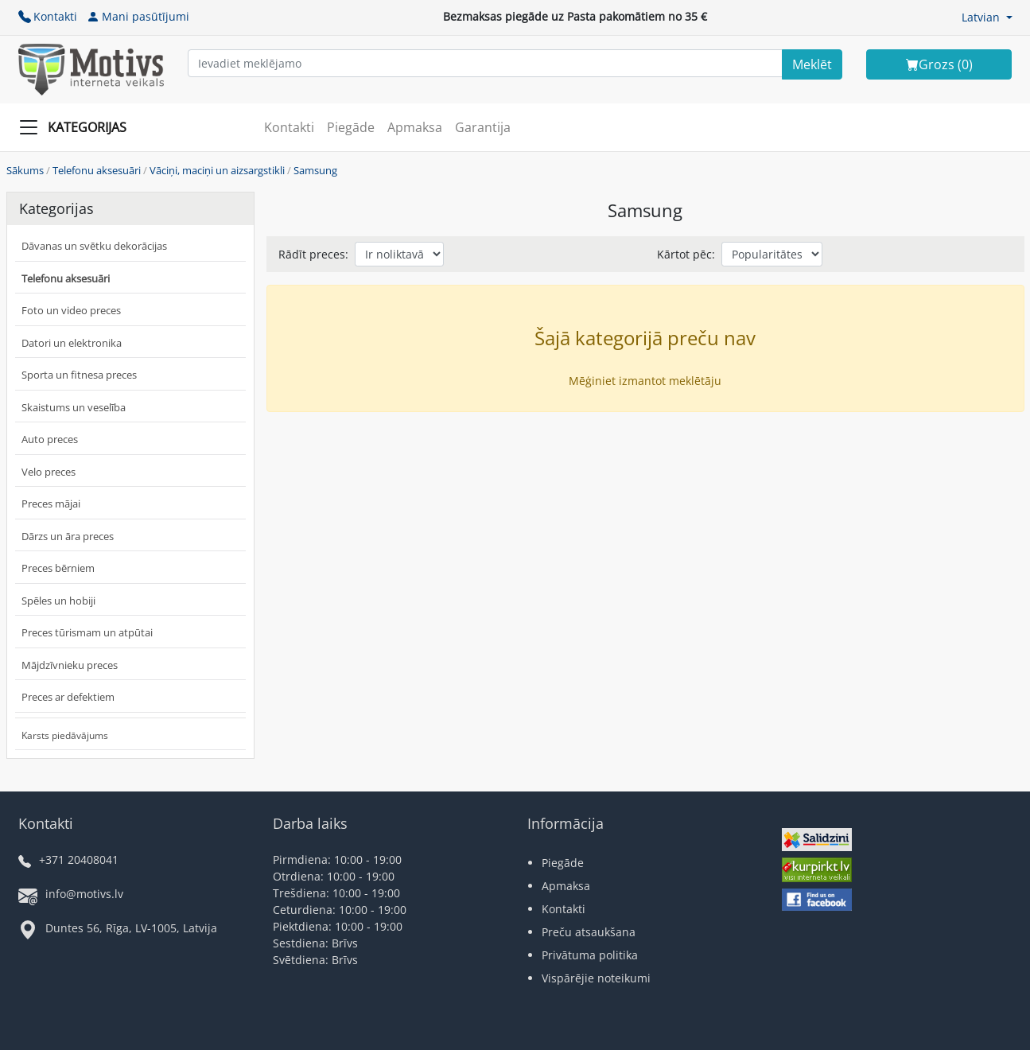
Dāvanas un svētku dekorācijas (94, 246)
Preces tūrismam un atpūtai (87, 632)
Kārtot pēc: (686, 254)
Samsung (315, 170)
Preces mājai (50, 503)
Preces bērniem (58, 568)
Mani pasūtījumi (138, 16)
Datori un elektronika (71, 343)
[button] (987, 17)
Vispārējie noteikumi (596, 978)
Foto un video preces (71, 310)
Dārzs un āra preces (67, 536)
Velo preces (48, 472)
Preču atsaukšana (588, 931)
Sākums (25, 170)
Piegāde (351, 127)
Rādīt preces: (313, 254)
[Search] (812, 64)
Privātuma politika (590, 954)
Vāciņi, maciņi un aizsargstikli (217, 170)
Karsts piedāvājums (64, 735)
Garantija (483, 127)
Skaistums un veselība (73, 407)
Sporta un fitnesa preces (79, 375)
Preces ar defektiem (68, 697)
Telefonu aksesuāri (96, 170)
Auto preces (49, 439)
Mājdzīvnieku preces (69, 665)
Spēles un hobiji (58, 600)
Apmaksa (414, 127)
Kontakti (47, 16)
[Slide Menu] (77, 127)
